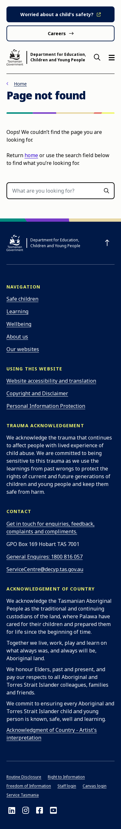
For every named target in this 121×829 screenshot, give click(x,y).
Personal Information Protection (45, 405)
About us (17, 336)
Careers (57, 33)
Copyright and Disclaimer (37, 393)
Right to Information (66, 777)
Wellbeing (18, 324)
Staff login (66, 786)
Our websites (22, 349)
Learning (17, 311)
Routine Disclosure (23, 777)
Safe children (22, 298)
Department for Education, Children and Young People (58, 57)
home (31, 155)
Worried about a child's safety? (57, 14)
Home (20, 84)
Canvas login (94, 786)
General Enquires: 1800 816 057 (44, 556)
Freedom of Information (28, 786)
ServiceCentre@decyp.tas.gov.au (44, 569)
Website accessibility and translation (51, 380)
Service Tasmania (22, 795)
